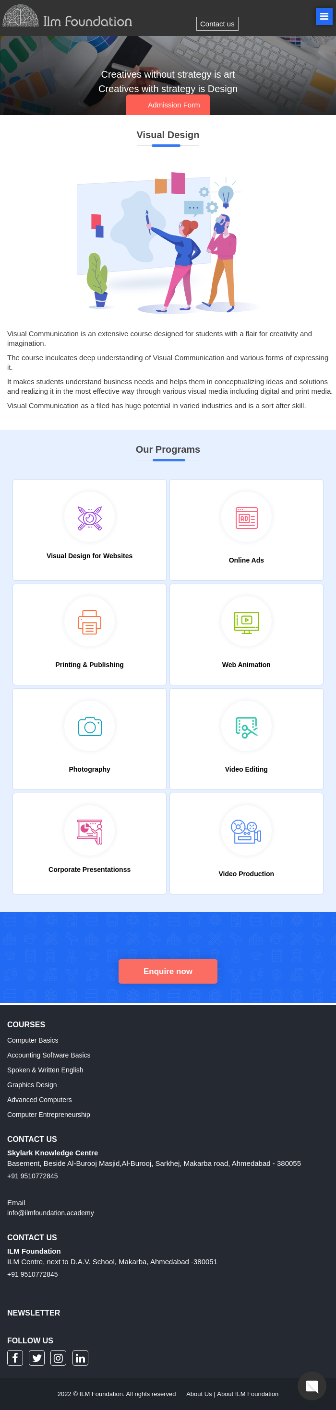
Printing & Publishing (89, 665)
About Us (199, 1394)
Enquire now (168, 971)
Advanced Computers (39, 1100)
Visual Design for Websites (89, 556)
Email (16, 1202)
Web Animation (246, 665)
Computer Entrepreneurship (48, 1114)
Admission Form (174, 105)
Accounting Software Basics (49, 1055)
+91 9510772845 (32, 1176)
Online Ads (246, 560)
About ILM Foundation (247, 1394)
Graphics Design (32, 1085)
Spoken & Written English (45, 1070)
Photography (89, 769)
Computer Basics (33, 1040)
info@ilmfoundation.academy (50, 1213)
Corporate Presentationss (89, 869)
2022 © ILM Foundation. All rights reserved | (168, 1393)
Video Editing (246, 769)
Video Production (247, 874)
